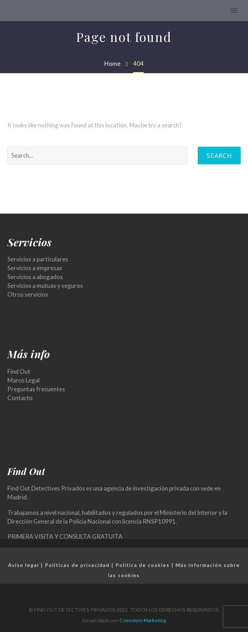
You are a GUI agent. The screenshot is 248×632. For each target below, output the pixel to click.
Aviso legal (23, 565)
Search (219, 155)
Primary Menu (234, 10)
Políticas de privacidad (77, 565)
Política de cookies (143, 565)
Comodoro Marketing (142, 620)
